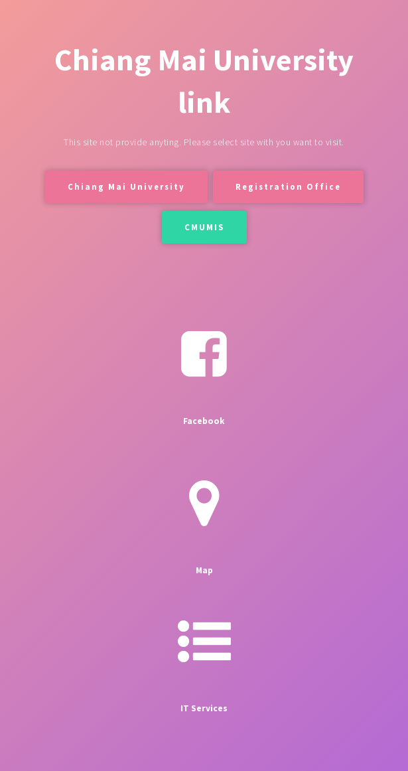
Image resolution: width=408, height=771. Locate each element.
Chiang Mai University (126, 186)
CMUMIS (204, 227)
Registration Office (288, 186)
